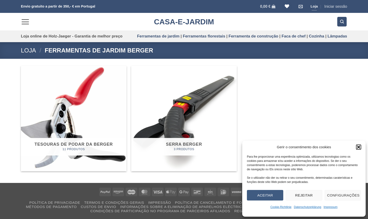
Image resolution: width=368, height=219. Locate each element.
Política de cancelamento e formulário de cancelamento (238, 202)
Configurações (343, 195)
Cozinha (316, 36)
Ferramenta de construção (253, 36)
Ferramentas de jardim (158, 36)
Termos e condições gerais (114, 202)
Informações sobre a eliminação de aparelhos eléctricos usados (192, 207)
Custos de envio (98, 207)
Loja (28, 50)
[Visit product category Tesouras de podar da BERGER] (73, 118)
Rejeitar (304, 195)
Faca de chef (294, 36)
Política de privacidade (54, 202)
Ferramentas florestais (204, 36)
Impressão (159, 202)
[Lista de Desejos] (287, 6)
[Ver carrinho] (267, 6)
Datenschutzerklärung (307, 207)
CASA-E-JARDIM (184, 22)
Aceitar (265, 195)
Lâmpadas (337, 36)
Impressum (330, 207)
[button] (358, 147)
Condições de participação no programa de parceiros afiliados (160, 211)
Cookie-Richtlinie (280, 207)
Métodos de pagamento (51, 207)
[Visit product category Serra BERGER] (184, 118)
